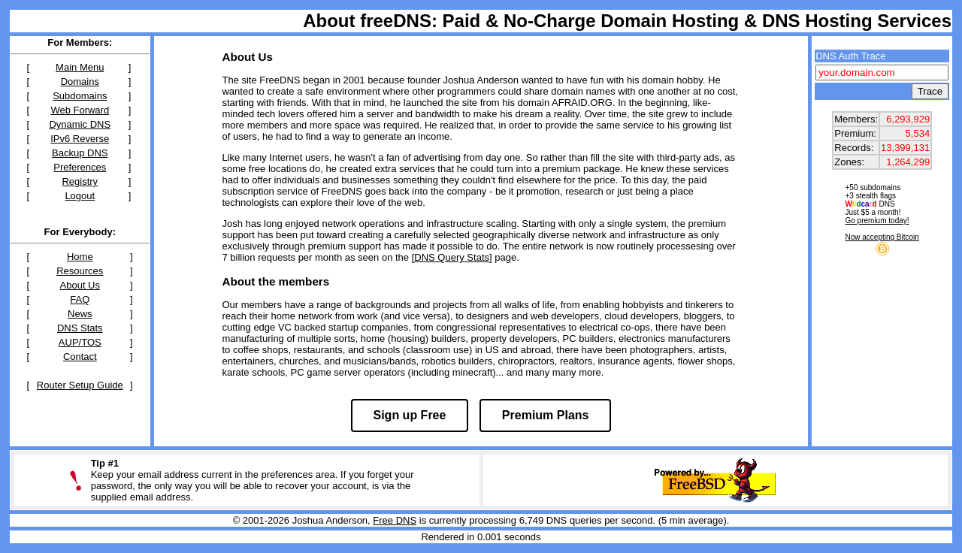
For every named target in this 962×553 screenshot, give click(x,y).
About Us (80, 285)
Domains (80, 81)
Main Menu (80, 67)
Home (80, 256)
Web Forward (79, 110)
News (80, 313)
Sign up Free (410, 415)
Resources (79, 270)
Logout (80, 195)
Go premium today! (877, 220)
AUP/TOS (80, 342)
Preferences (79, 167)
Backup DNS (79, 153)
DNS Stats (80, 328)
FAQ (79, 299)
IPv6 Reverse (79, 138)
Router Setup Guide (80, 385)
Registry (80, 181)
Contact (80, 356)
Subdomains (80, 95)
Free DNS (394, 520)
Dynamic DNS (79, 124)
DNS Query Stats (451, 257)
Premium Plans (545, 415)
